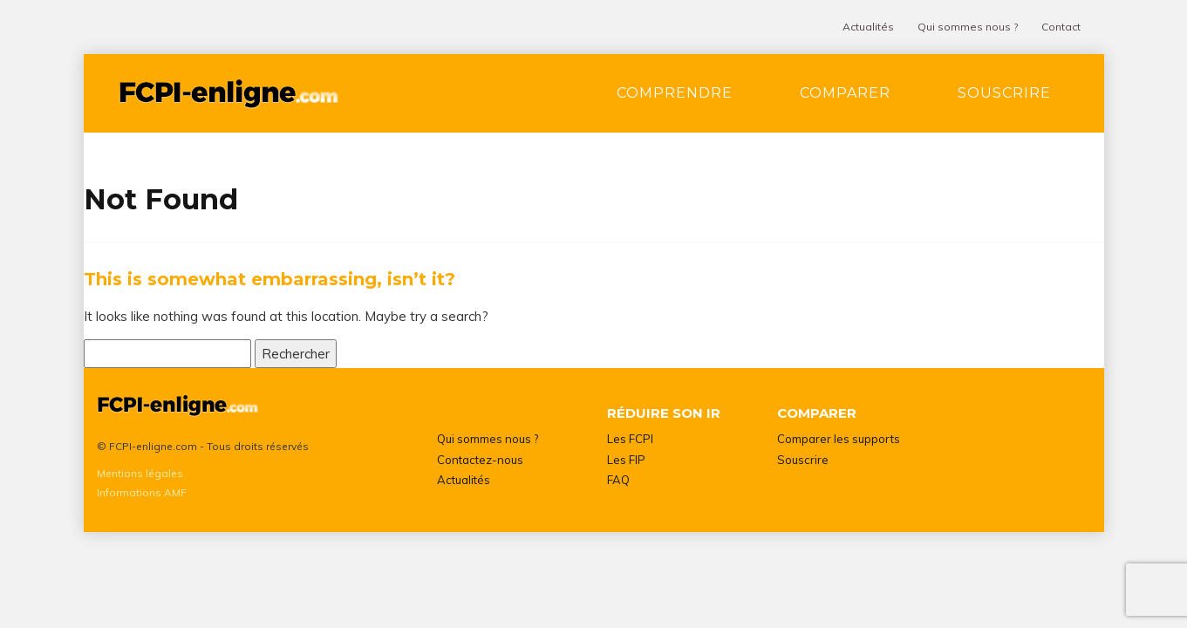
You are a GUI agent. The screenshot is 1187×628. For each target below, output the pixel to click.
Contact (1061, 26)
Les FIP (626, 460)
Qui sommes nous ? (968, 26)
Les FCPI (630, 439)
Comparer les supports (838, 439)
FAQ (618, 480)
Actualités (868, 26)
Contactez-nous (480, 460)
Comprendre (675, 93)
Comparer (845, 93)
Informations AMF (142, 492)
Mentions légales (140, 473)
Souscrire (1004, 93)
